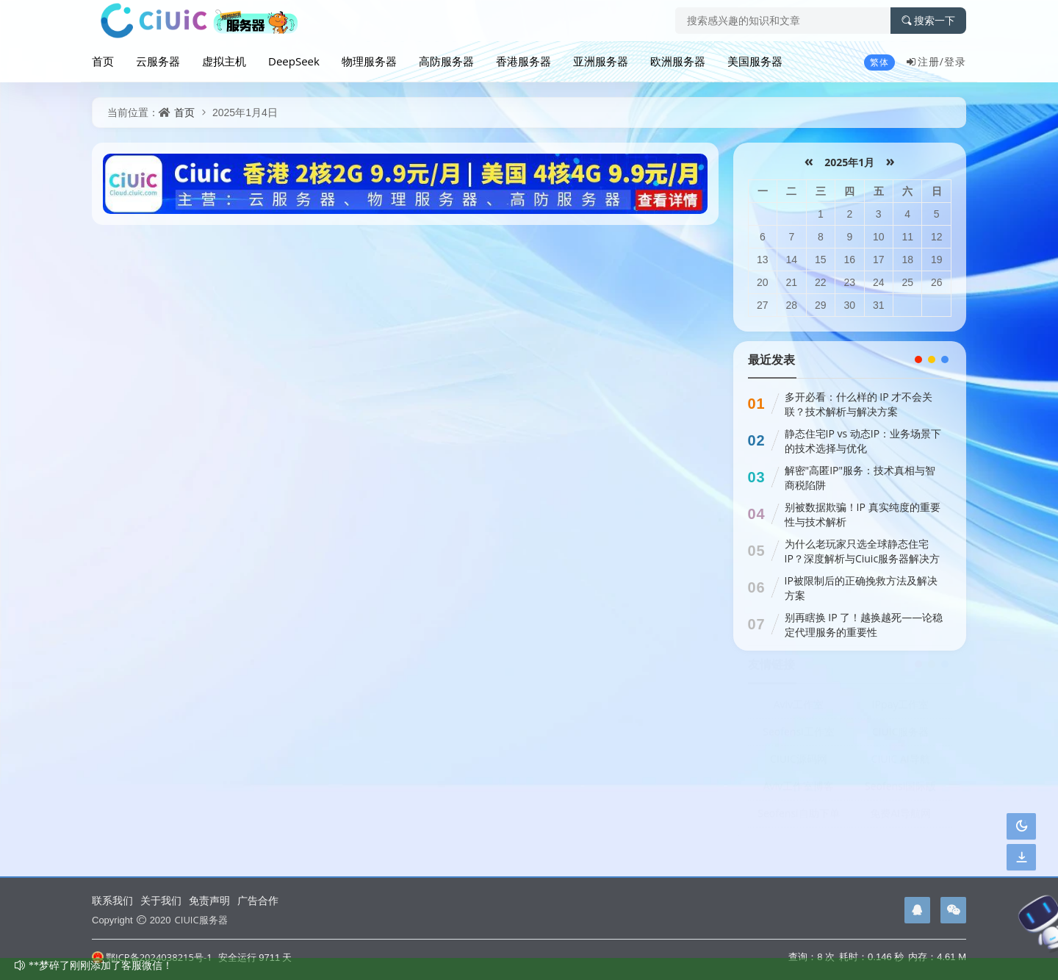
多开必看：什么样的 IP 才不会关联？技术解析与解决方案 (859, 404)
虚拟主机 (224, 61)
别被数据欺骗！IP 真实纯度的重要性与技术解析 (862, 514)
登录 (955, 61)
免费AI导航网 (900, 819)
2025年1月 (849, 162)
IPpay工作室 (900, 710)
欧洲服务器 (677, 61)
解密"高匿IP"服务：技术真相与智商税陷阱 (860, 477)
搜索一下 (928, 20)
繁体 (879, 62)
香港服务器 (523, 61)
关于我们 (160, 900)
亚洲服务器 (600, 61)
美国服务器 (754, 61)
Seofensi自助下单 (798, 819)
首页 (103, 61)
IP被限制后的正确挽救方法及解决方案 (861, 587)
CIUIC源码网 (798, 764)
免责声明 (209, 900)
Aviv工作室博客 (798, 791)
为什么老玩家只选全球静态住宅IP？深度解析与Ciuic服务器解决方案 (862, 558)
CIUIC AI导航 (900, 764)
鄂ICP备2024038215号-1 (152, 957)
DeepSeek (294, 61)
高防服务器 (446, 61)
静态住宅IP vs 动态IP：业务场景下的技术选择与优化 (863, 440)
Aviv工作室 (799, 710)
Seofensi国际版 (900, 791)
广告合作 (257, 900)
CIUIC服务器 (900, 737)
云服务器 (158, 61)
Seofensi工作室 (798, 737)
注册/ (925, 61)
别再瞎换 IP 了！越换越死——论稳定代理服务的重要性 (864, 624)
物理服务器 (369, 61)
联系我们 (112, 900)
